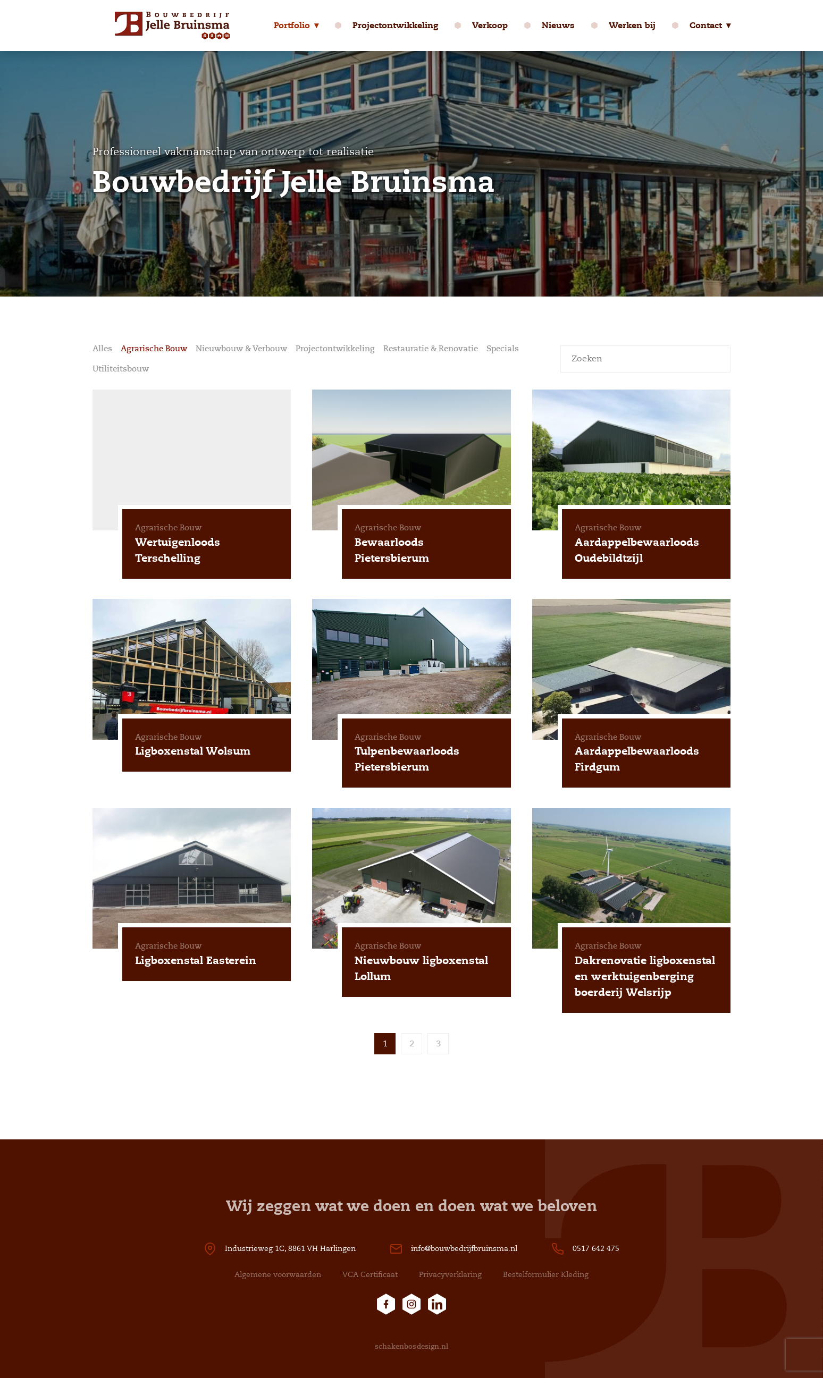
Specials (502, 348)
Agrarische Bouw (154, 348)
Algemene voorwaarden (277, 1274)
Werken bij (632, 25)
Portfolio (292, 25)
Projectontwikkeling (395, 25)
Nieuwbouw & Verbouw (241, 348)
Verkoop (490, 25)
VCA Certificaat (370, 1274)
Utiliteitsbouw (121, 368)
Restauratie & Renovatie (430, 348)
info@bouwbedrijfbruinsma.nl (464, 1248)
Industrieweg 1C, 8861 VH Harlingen (290, 1248)
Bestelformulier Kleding (546, 1274)
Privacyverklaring (450, 1274)
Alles (102, 348)
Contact (706, 25)
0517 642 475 (596, 1248)
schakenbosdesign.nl (412, 1346)
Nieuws (558, 25)
